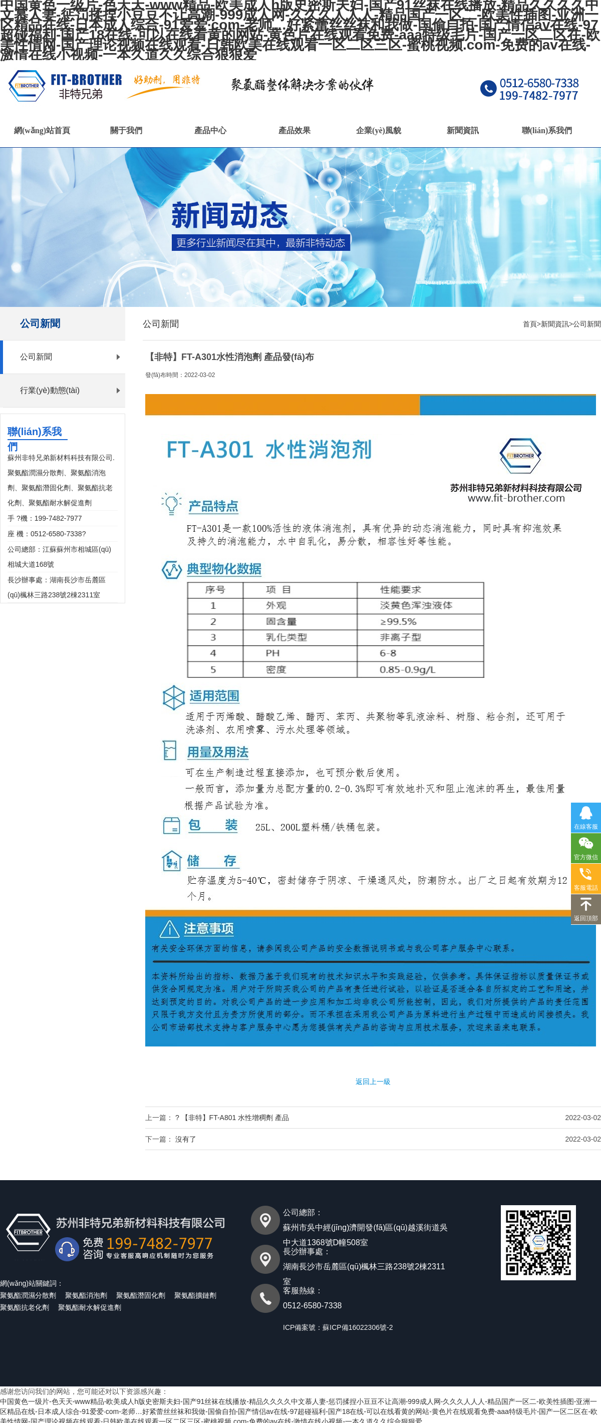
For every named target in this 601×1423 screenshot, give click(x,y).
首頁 (530, 324)
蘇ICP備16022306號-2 (358, 1327)
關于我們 (126, 130)
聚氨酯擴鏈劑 (195, 1295)
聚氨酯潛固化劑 (140, 1295)
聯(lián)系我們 (547, 130)
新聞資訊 (463, 130)
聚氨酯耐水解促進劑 (89, 1307)
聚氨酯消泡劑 (86, 1295)
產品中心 (210, 130)
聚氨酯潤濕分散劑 (28, 1295)
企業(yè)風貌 (378, 130)
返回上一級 (373, 1082)
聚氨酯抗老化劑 (24, 1307)
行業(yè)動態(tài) (50, 390)
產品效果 (294, 130)
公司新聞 (36, 356)
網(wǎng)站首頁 (42, 130)
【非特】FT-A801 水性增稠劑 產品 (235, 1118)
